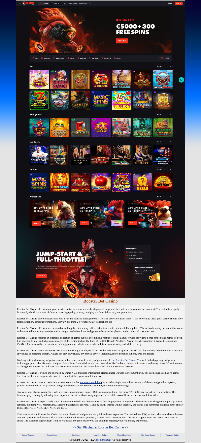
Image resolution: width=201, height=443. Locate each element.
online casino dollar (90, 382)
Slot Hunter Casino (148, 435)
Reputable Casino (172, 435)
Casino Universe (28, 435)
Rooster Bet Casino (126, 360)
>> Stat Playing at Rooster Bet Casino (98, 427)
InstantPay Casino (100, 435)
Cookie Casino (52, 435)
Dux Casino (76, 435)
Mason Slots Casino (124, 435)
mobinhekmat (103, 439)
